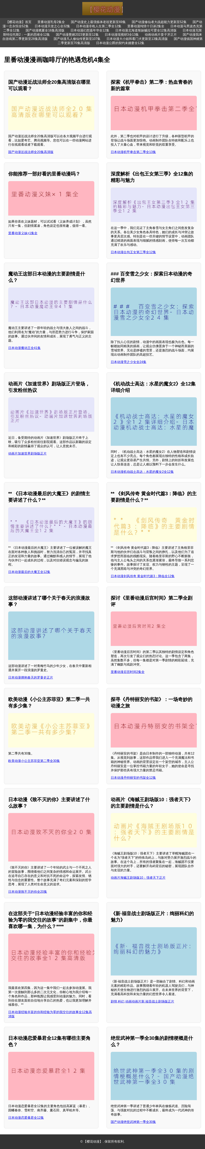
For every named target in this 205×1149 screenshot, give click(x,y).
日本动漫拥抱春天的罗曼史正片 (30, 677)
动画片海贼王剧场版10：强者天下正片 (138, 877)
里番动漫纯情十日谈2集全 (145, 26)
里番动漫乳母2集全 (51, 22)
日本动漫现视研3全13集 (122, 34)
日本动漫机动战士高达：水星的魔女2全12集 (142, 471)
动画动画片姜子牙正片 (161, 34)
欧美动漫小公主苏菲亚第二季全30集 (34, 761)
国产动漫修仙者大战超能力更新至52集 (159, 22)
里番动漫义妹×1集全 (22, 233)
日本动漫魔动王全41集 (24, 348)
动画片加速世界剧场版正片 (27, 453)
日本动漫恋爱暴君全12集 (26, 1117)
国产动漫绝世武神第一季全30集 (133, 1122)
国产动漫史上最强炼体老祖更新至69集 (98, 22)
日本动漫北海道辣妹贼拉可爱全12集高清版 (146, 30)
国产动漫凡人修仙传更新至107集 (77, 38)
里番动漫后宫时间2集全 (128, 672)
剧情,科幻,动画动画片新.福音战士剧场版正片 (142, 1001)
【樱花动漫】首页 (18, 22)
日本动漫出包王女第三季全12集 (133, 252)
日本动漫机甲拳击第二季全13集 (133, 152)
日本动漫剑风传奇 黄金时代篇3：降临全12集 (143, 576)
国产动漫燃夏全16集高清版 (45, 30)
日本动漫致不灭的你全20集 (27, 891)
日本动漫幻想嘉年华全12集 (89, 30)
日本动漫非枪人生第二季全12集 (98, 26)
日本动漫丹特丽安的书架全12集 (133, 777)
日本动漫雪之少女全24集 (128, 362)
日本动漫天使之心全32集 (52, 26)
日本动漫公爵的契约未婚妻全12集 (120, 43)
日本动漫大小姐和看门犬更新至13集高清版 (137, 38)
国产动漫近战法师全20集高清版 (30, 152)
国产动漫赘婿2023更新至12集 (77, 34)
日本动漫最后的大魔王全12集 (29, 572)
